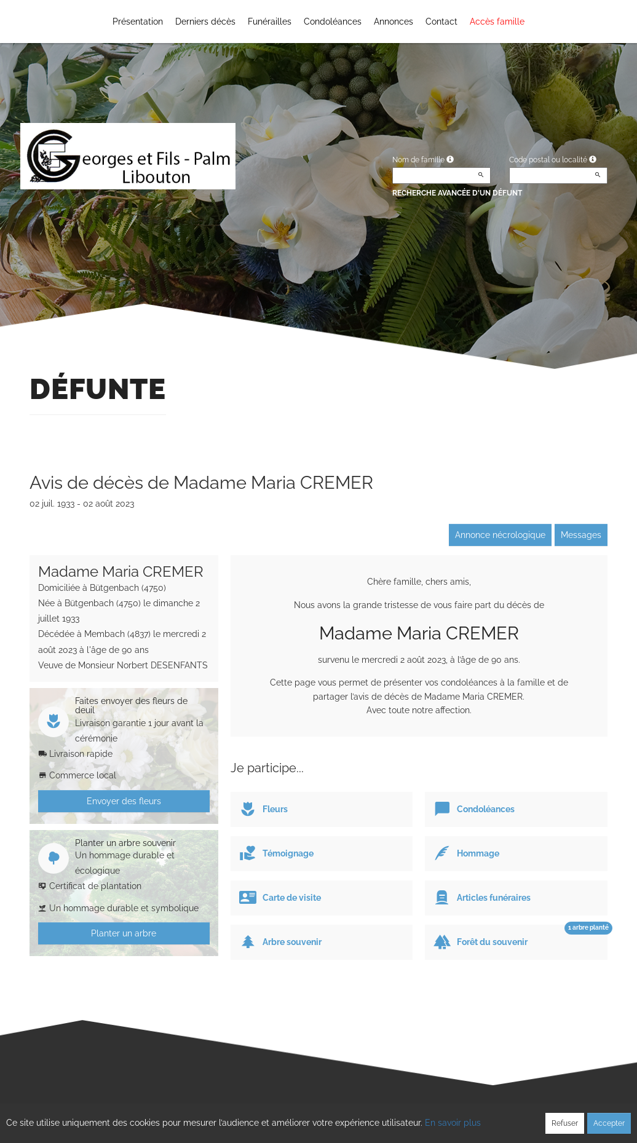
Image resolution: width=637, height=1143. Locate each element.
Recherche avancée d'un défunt (457, 193)
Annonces (393, 21)
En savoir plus (453, 1123)
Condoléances (333, 21)
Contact (441, 21)
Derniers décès (205, 21)
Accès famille (497, 21)
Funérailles (269, 21)
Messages (581, 535)
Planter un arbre (123, 933)
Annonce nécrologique (500, 535)
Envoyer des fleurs (124, 801)
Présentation (138, 21)
